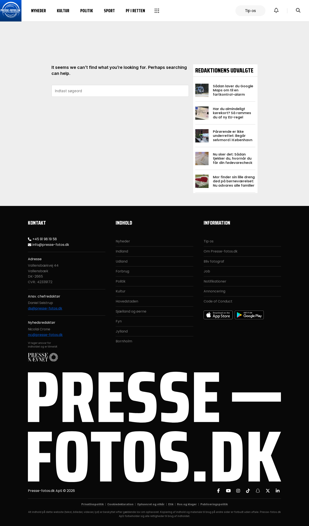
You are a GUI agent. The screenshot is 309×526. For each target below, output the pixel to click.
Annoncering (214, 291)
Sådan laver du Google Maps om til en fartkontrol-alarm (233, 90)
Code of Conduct (218, 301)
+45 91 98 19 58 (44, 239)
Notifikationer (215, 281)
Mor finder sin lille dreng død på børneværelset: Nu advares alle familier (234, 181)
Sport (109, 10)
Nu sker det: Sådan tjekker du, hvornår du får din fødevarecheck (232, 158)
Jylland (122, 331)
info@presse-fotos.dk (50, 244)
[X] (267, 490)
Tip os (250, 10)
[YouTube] (228, 490)
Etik (170, 504)
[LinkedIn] (277, 490)
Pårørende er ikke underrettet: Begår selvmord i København (232, 135)
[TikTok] (248, 490)
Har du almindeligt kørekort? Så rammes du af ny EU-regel (232, 112)
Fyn (119, 321)
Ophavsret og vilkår (151, 504)
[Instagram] (238, 490)
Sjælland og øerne (131, 311)
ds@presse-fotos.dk (45, 308)
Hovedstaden (127, 301)
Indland (122, 251)
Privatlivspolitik (92, 504)
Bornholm (124, 341)
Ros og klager (187, 504)
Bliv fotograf (214, 261)
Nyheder (38, 10)
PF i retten (135, 10)
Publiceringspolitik (214, 504)
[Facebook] (218, 490)
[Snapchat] (257, 490)
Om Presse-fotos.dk (221, 251)
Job (207, 271)
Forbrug (122, 271)
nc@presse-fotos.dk (45, 334)
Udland (121, 261)
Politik (86, 10)
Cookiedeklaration (120, 504)
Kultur (63, 10)
